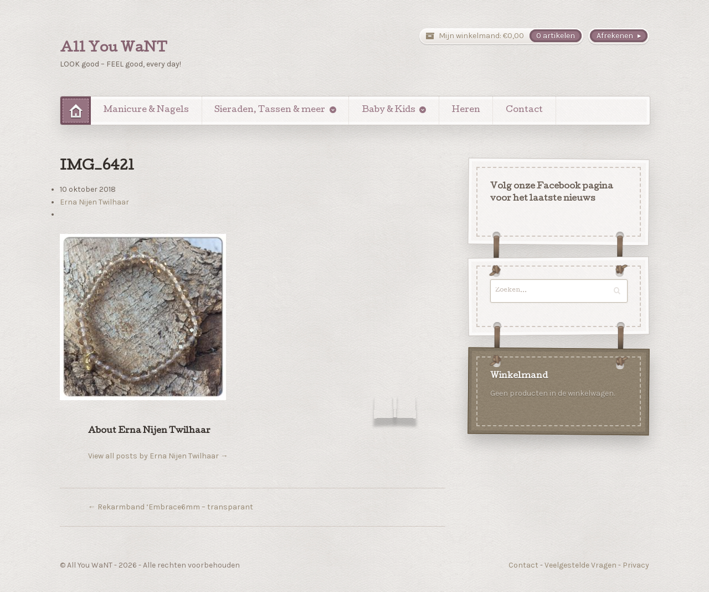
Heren (466, 110)
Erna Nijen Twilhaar (94, 202)
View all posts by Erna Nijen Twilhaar (158, 456)
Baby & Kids (388, 110)
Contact (524, 110)
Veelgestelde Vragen (580, 565)
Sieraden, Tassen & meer (269, 110)
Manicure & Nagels (146, 110)
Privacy (636, 565)
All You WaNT (113, 48)
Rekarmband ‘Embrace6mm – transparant (170, 507)
